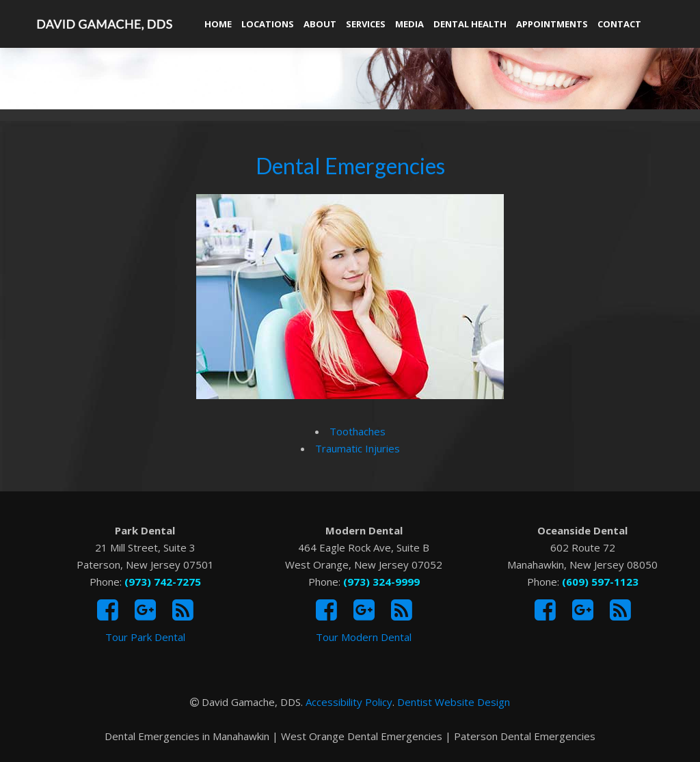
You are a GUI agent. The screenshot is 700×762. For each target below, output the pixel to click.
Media (409, 24)
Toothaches (357, 431)
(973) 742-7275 (162, 581)
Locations (267, 24)
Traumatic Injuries (357, 448)
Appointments (552, 24)
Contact (619, 24)
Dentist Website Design (453, 702)
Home (218, 24)
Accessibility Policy (349, 702)
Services (366, 24)
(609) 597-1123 (600, 581)
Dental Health (470, 24)
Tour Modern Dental (364, 637)
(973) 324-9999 (381, 581)
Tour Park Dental (145, 637)
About (320, 24)
